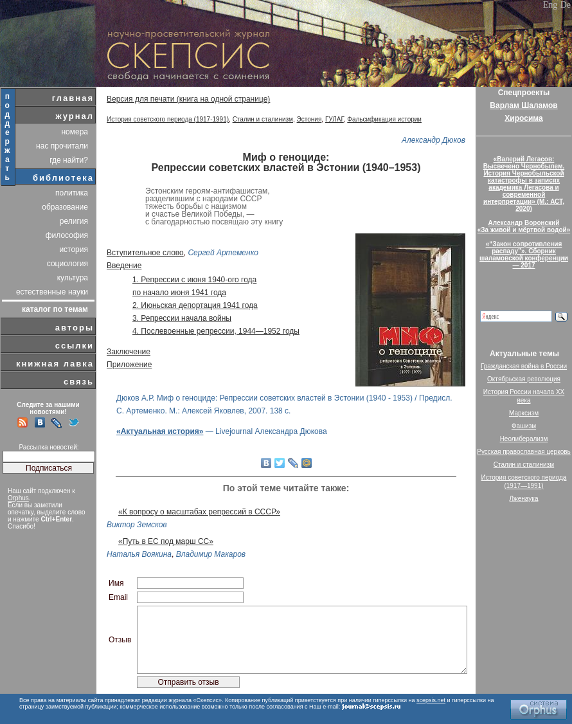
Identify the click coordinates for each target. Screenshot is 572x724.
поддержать (8, 137)
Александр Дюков (433, 140)
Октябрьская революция (523, 379)
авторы (74, 327)
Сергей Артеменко (223, 252)
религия (74, 221)
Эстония (309, 119)
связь (79, 381)
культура (72, 277)
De (565, 5)
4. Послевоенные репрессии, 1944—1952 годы (215, 331)
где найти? (68, 160)
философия (67, 235)
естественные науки (52, 291)
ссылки (74, 345)
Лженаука (524, 498)
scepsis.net (430, 700)
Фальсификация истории (384, 119)
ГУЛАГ (334, 119)
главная (73, 98)
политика (71, 192)
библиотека (63, 178)
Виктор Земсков (137, 524)
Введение (124, 265)
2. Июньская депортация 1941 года (195, 305)
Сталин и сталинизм (263, 119)
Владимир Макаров (211, 554)
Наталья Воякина (139, 554)
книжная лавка (55, 363)
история (73, 249)
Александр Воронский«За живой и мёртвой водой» (524, 226)
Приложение (129, 364)
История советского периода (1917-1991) (168, 119)
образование (65, 207)
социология (67, 263)
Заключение (128, 351)
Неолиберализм (524, 438)
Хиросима (523, 118)
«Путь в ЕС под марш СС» (165, 541)
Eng (550, 5)
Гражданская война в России (524, 366)
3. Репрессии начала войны (181, 318)
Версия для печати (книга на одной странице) (188, 99)
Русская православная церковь (524, 451)
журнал (74, 116)
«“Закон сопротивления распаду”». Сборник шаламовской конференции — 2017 (523, 254)
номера (74, 131)
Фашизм (524, 426)
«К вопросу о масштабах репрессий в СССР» (199, 511)
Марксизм (524, 413)
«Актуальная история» (159, 431)
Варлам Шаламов (523, 105)
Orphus (18, 498)
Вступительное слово (145, 252)
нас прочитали (62, 145)
